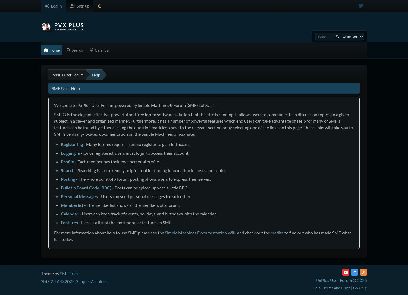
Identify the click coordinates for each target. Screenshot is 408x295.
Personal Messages (79, 196)
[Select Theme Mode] (99, 6)
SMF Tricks (70, 273)
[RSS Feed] (363, 272)
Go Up (360, 288)
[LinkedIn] (354, 272)
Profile (67, 161)
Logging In (70, 153)
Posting (68, 179)
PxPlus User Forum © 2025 (341, 280)
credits (277, 232)
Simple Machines (92, 281)
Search (67, 170)
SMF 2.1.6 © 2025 (57, 281)
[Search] (337, 36)
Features (69, 222)
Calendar (70, 213)
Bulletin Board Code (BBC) (86, 187)
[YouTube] (345, 272)
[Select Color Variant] (361, 6)
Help (316, 288)
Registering (72, 144)
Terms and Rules (336, 288)
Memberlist (72, 205)
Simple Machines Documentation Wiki (200, 232)
